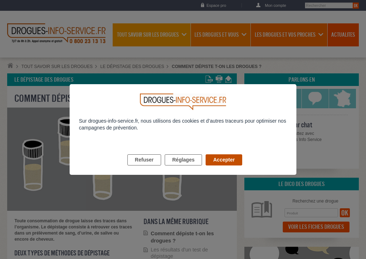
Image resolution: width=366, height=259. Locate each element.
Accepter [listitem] (224, 168)
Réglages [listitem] (183, 168)
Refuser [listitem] (144, 168)
